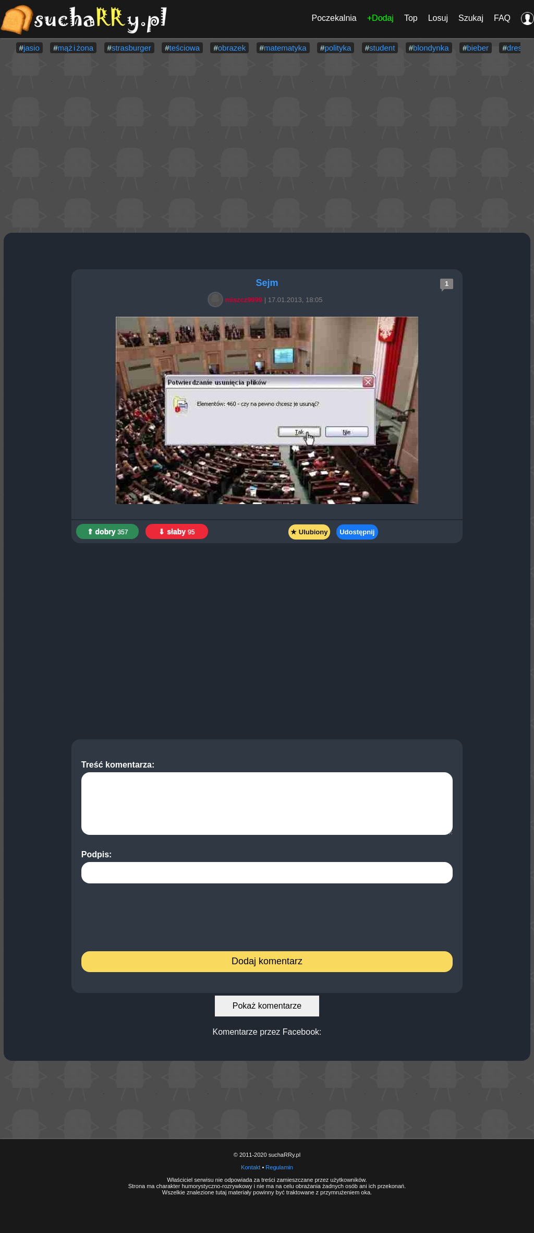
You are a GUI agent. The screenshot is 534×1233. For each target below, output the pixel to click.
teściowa (184, 47)
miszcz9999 (237, 300)
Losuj (438, 18)
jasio (31, 47)
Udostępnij (356, 532)
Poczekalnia (333, 18)
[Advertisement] (267, 144)
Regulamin (279, 1167)
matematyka (285, 47)
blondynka (430, 47)
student (382, 47)
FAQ (502, 18)
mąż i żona (76, 47)
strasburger (131, 47)
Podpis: (267, 866)
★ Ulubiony (308, 532)
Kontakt (250, 1167)
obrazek (232, 47)
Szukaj (470, 18)
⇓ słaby (177, 532)
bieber (478, 47)
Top (411, 18)
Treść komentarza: (267, 797)
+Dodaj (380, 18)
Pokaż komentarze (267, 1005)
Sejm (267, 283)
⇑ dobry (107, 532)
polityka (337, 47)
